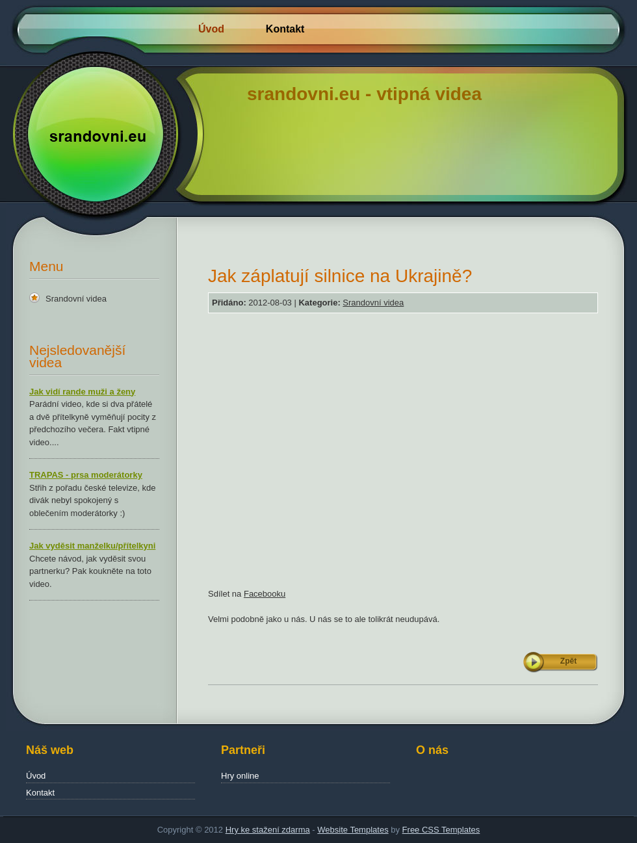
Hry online (240, 776)
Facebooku (264, 594)
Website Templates (352, 830)
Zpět (568, 661)
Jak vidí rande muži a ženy (82, 391)
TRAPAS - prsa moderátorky (85, 475)
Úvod (211, 28)
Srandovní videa (76, 299)
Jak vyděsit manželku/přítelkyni (92, 546)
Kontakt (285, 28)
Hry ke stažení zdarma (268, 830)
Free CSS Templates (441, 830)
